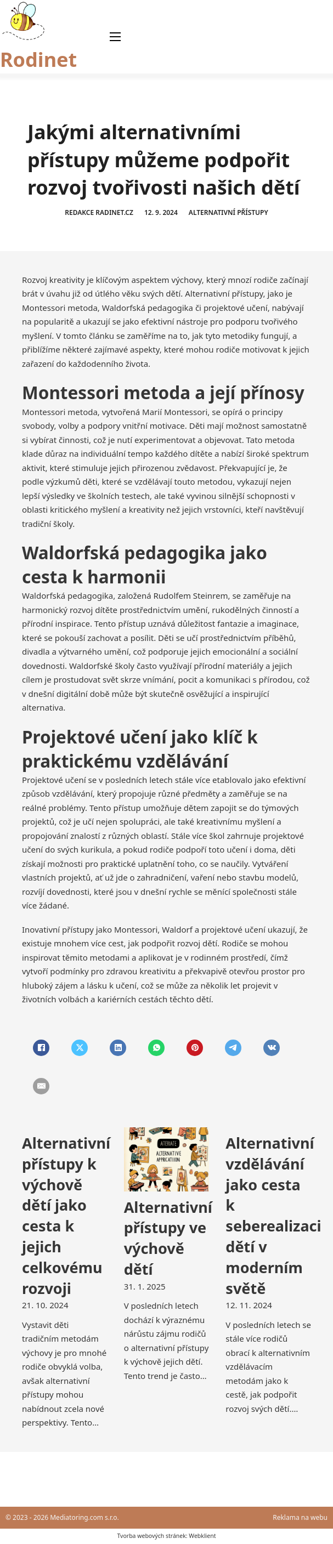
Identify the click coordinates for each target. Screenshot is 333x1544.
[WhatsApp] (156, 1048)
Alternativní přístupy (228, 212)
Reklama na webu (300, 1517)
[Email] (41, 1086)
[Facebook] (41, 1048)
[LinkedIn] (118, 1048)
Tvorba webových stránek (151, 1536)
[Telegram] (233, 1048)
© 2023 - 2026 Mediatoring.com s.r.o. (62, 1517)
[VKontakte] (271, 1048)
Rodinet (38, 59)
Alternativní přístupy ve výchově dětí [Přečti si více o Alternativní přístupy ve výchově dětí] (168, 1238)
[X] (79, 1048)
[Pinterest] (195, 1048)
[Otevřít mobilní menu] (115, 36)
